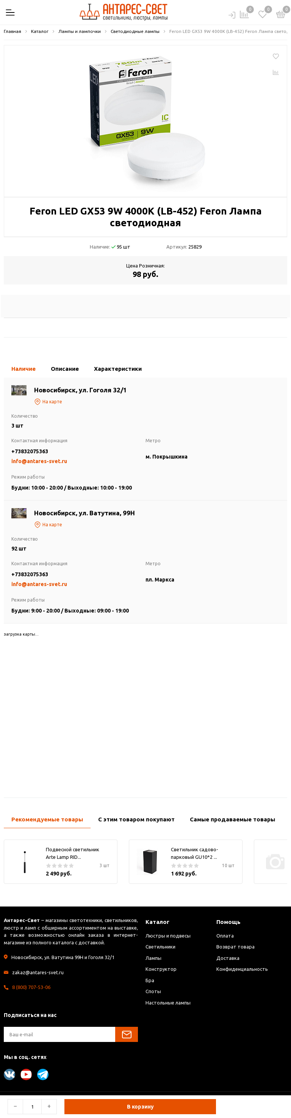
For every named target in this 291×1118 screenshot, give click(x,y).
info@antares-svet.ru (39, 461)
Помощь (228, 922)
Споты (153, 991)
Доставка (227, 958)
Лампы (153, 958)
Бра (150, 980)
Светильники (160, 946)
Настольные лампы (168, 1002)
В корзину (140, 1107)
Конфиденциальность (242, 969)
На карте (48, 401)
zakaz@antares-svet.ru (38, 972)
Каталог (157, 922)
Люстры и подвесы (168, 935)
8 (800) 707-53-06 (31, 987)
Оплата (225, 935)
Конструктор (161, 969)
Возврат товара (235, 946)
